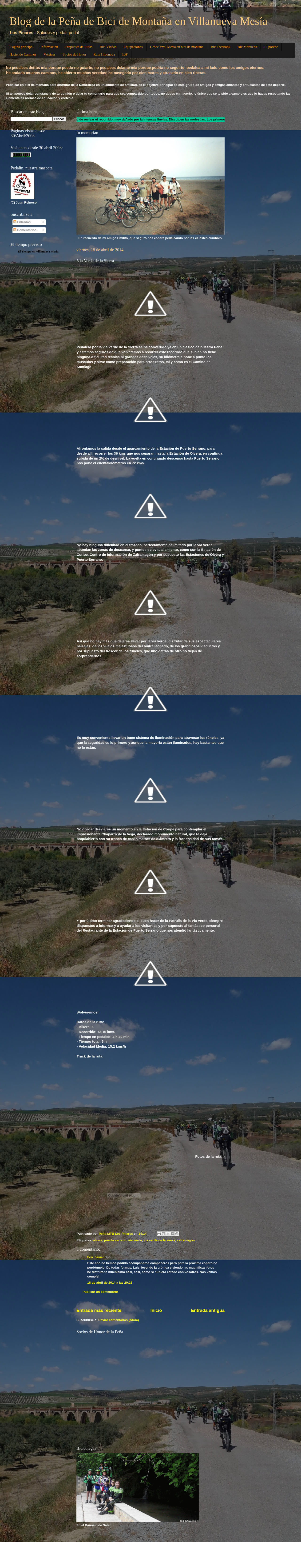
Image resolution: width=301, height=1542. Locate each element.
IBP (125, 54)
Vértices (49, 54)
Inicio (156, 1310)
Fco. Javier (95, 1257)
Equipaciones (133, 47)
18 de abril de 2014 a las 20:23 (109, 1282)
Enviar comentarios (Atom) (118, 1320)
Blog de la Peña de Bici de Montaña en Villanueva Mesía (138, 21)
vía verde (135, 1240)
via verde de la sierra (159, 1240)
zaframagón (186, 1240)
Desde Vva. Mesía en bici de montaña (177, 47)
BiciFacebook (220, 47)
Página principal (21, 47)
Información (49, 47)
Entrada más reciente (98, 1310)
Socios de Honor (74, 54)
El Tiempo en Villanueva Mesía (38, 251)
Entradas (22, 222)
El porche (271, 47)
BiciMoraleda (247, 47)
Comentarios (24, 230)
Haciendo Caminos (22, 54)
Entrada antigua (208, 1310)
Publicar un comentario (100, 1292)
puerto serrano (115, 1240)
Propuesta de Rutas (78, 47)
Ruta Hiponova (104, 54)
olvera (97, 1240)
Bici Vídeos (108, 47)
